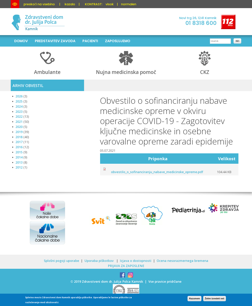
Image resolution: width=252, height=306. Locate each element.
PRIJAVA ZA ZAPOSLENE (126, 266)
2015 (19, 152)
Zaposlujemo (117, 40)
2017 (19, 142)
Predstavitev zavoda (55, 40)
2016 (19, 147)
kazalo (70, 4)
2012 (19, 167)
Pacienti (90, 40)
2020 (19, 127)
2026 (19, 96)
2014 (19, 157)
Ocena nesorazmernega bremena (182, 261)
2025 (19, 101)
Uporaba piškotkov (99, 261)
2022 (19, 116)
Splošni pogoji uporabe (61, 261)
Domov (21, 40)
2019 (19, 132)
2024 (19, 106)
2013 (19, 162)
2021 (19, 121)
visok (110, 4)
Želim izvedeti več (214, 299)
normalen (128, 4)
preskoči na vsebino (39, 4)
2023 (19, 111)
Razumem (194, 299)
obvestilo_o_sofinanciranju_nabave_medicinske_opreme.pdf (157, 172)
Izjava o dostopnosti (135, 261)
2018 (19, 137)
